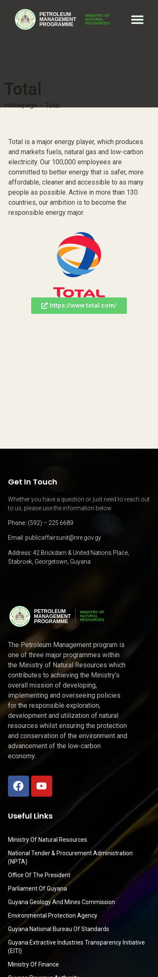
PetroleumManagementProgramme (58, 19)
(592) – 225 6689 (50, 522)
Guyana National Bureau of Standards (58, 929)
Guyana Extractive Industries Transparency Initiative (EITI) (76, 946)
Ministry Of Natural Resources (47, 839)
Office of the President (39, 875)
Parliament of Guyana (37, 888)
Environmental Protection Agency (52, 915)
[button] (137, 19)
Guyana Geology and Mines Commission (61, 902)
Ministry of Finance (33, 964)
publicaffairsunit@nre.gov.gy (63, 537)
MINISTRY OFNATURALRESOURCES (98, 19)
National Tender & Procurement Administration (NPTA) (70, 857)
